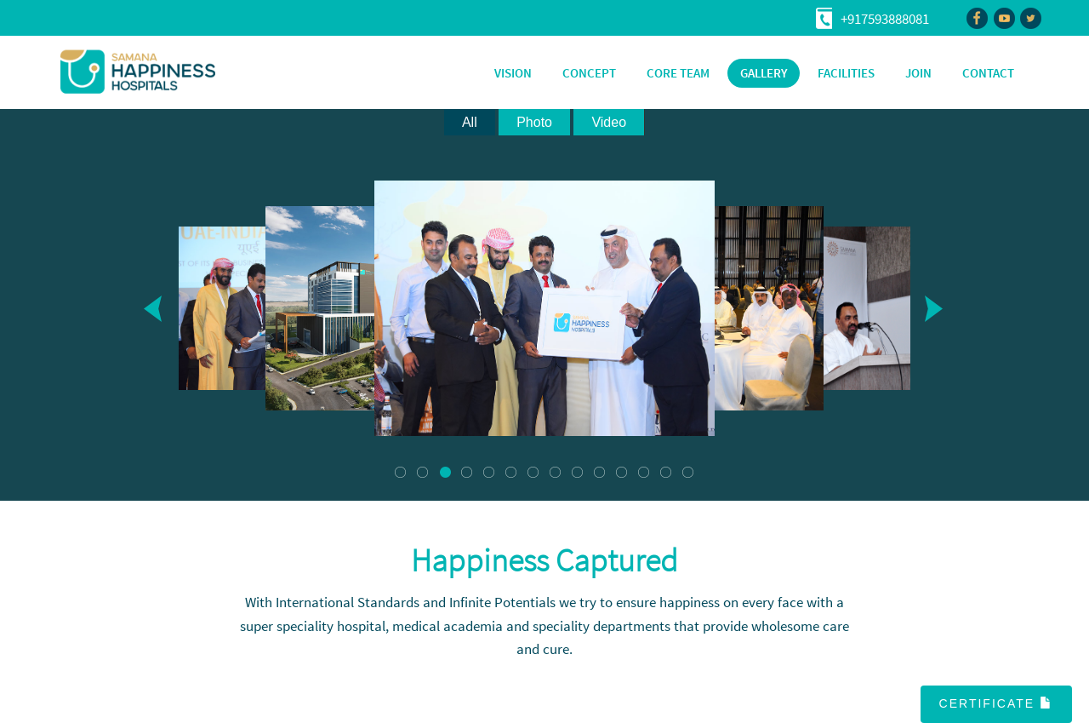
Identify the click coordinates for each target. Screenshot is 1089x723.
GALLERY (763, 73)
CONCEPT (589, 73)
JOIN (918, 73)
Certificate (996, 703)
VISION (513, 73)
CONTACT (988, 73)
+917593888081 (885, 18)
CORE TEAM (678, 73)
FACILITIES (846, 73)
